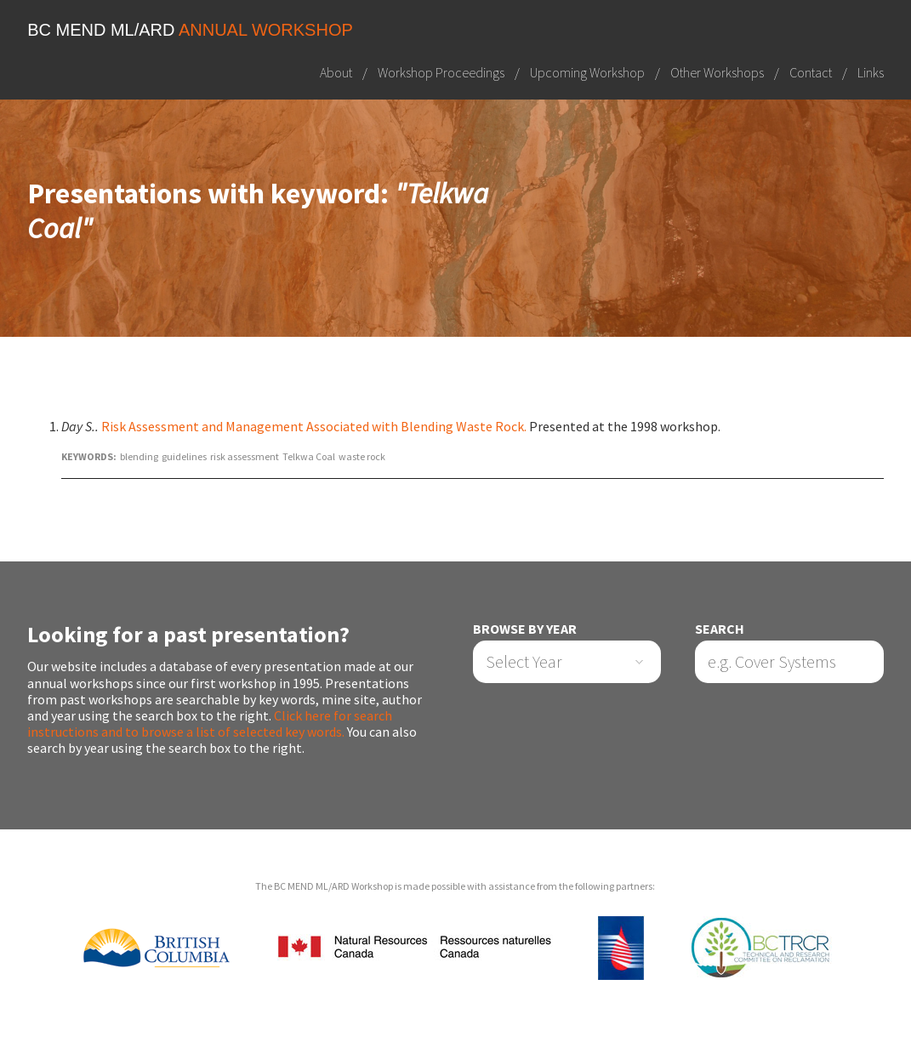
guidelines (184, 456)
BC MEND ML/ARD (190, 29)
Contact (810, 72)
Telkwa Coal (308, 456)
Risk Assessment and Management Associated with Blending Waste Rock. (314, 426)
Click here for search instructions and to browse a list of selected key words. (209, 723)
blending (139, 456)
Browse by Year (525, 629)
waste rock (362, 456)
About (336, 72)
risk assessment (244, 456)
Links (870, 72)
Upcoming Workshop (587, 72)
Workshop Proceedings (441, 72)
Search (719, 629)
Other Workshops (717, 72)
